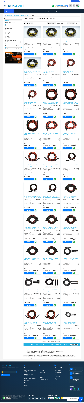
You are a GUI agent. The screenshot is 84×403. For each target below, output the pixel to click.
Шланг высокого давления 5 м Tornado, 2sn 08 (31, 40)
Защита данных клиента (28, 372)
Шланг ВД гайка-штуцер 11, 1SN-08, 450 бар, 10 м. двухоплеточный (51, 197)
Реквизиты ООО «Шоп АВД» (29, 370)
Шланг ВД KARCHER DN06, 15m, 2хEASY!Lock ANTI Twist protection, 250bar (31, 228)
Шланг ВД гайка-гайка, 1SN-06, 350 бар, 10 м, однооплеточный (51, 103)
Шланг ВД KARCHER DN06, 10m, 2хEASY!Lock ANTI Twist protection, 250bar (70, 197)
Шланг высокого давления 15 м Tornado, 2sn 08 (70, 40)
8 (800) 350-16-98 (61, 5)
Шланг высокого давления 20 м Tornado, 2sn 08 (32, 72)
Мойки (22, 11)
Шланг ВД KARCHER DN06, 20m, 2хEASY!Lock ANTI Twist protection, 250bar (50, 228)
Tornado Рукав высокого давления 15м (68, 72)
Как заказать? (41, 367)
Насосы (27, 11)
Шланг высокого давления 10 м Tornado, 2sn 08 (51, 40)
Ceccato (8, 31)
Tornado (7, 20)
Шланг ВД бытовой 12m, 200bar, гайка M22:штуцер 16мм (70, 259)
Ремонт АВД (56, 367)
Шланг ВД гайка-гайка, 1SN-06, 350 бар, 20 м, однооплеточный (31, 134)
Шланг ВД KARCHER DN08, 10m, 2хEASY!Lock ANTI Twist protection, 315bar (70, 228)
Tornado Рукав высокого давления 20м (30, 103)
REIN (8, 36)
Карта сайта (56, 376)
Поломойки (33, 11)
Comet (8, 32)
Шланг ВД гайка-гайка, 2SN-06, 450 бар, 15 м (70, 134)
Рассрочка (25, 379)
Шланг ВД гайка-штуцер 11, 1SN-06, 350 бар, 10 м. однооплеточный (70, 165)
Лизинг (40, 376)
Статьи (63, 11)
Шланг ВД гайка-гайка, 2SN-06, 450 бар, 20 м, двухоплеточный (50, 165)
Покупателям (76, 11)
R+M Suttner (9, 35)
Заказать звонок (75, 1)
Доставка (40, 372)
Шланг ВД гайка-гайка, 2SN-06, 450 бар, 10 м (50, 134)
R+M (8, 33)
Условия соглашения (27, 374)
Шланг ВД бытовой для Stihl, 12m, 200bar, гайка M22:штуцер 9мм (70, 290)
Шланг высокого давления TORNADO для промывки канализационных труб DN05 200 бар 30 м (70, 323)
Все (7, 29)
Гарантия (40, 374)
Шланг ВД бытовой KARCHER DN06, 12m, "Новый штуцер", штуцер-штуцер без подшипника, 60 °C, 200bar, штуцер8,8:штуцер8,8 (51, 290)
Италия (8, 43)
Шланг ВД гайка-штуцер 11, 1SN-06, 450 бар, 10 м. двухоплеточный (32, 197)
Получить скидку (42, 379)
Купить (29, 54)
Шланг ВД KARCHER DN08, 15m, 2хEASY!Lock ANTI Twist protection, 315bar (31, 259)
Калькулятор (56, 11)
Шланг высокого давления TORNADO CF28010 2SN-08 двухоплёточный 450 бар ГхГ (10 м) (32, 323)
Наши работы (57, 372)
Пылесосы (40, 11)
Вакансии (25, 376)
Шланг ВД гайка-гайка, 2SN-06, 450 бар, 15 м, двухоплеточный (31, 165)
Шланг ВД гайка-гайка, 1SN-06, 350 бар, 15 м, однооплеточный (70, 103)
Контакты (69, 11)
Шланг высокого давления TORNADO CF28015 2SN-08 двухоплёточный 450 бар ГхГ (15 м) (51, 323)
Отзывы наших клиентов (59, 374)
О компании (25, 367)
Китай (8, 41)
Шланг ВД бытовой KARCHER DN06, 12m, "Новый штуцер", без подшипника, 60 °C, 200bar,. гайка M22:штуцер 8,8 (32, 290)
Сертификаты (57, 370)
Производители (48, 11)
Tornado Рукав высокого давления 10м (49, 72)
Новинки (16, 11)
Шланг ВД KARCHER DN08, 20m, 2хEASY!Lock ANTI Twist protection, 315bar (50, 259)
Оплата (40, 370)
